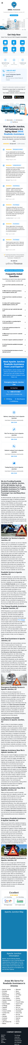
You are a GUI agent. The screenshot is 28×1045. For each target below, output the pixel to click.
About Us (3, 1035)
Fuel (14, 52)
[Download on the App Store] (7, 97)
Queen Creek (19, 1003)
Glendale (4, 1016)
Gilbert (4, 1014)
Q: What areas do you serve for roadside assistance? (14, 334)
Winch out (16, 1044)
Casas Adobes (6, 998)
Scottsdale (18, 1011)
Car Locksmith (17, 1042)
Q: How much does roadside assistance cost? (14, 297)
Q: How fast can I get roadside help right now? (14, 310)
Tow (22, 45)
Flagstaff (4, 1007)
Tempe (17, 1020)
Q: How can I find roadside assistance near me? (14, 285)
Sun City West (19, 1016)
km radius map (14, 930)
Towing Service (18, 1040)
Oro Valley (18, 995)
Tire (14, 45)
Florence (4, 1009)
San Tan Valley (19, 1009)
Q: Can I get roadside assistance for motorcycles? (14, 328)
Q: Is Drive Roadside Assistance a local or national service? (14, 351)
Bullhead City (5, 995)
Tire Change (17, 1035)
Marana (4, 1023)
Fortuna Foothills (6, 1011)
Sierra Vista (19, 1012)
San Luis (18, 1007)
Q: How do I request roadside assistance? (14, 339)
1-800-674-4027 (14, 392)
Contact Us (3, 1039)
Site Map (3, 1042)
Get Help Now (14, 388)
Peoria (17, 996)
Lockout (5, 52)
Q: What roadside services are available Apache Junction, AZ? (14, 316)
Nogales (18, 993)
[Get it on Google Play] (19, 97)
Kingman (4, 1020)
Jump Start (17, 1037)
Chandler (4, 1002)
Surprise (18, 1018)
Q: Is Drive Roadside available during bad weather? (14, 345)
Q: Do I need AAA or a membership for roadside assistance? (14, 322)
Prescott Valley (20, 1002)
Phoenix (18, 998)
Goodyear (4, 1018)
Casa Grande (5, 996)
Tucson (17, 1021)
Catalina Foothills (6, 1000)
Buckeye (4, 993)
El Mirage (4, 1005)
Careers (3, 1038)
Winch (22, 52)
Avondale (4, 991)
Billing (2, 1036)
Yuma (17, 1023)
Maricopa (18, 989)
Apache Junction (6, 989)
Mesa (17, 991)
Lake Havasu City (6, 1021)
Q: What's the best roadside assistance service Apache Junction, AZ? (14, 291)
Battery (5, 45)
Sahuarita (18, 1005)
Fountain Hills (5, 1012)
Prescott (18, 1000)
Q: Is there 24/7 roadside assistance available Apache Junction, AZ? (14, 303)
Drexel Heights (6, 1003)
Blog (2, 1040)
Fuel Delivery (17, 1038)
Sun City (18, 1014)
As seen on (14, 261)
